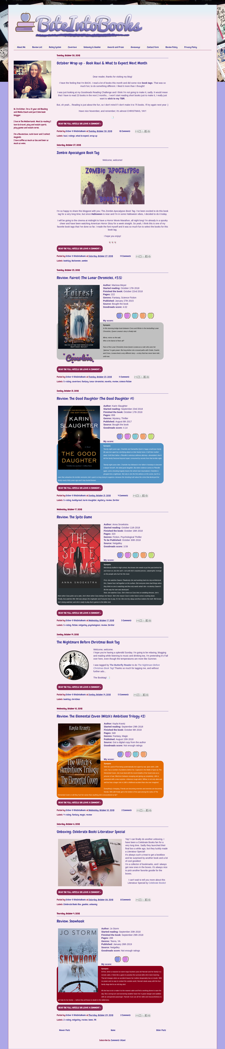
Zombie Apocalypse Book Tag (78, 152)
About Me (21, 47)
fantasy (85, 381)
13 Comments (123, 694)
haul (65, 135)
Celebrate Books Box (72, 904)
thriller (116, 500)
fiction (75, 625)
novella (108, 381)
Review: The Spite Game (74, 517)
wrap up (93, 135)
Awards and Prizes (115, 47)
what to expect (82, 135)
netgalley (83, 625)
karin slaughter (90, 500)
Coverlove (72, 47)
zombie (85, 260)
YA (95, 1019)
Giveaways (135, 47)
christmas (76, 699)
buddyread (77, 500)
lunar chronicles (96, 381)
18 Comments (124, 131)
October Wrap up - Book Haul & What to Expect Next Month (102, 63)
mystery (101, 500)
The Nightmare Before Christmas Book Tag (88, 642)
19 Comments (125, 256)
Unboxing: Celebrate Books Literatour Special (91, 831)
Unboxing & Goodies (92, 47)
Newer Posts (64, 1030)
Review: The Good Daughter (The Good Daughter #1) (95, 398)
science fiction (125, 381)
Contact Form (153, 47)
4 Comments (123, 495)
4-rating (67, 814)
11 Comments (124, 376)
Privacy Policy (190, 47)
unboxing (93, 904)
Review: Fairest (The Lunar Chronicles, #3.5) (89, 277)
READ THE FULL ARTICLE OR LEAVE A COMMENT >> (79, 123)
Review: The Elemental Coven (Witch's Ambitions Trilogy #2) (101, 716)
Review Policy (171, 47)
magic (82, 814)
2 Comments (127, 810)
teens (91, 1019)
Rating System (55, 47)
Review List (37, 47)
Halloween (76, 260)
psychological (94, 625)
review (115, 381)
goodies (85, 904)
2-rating (67, 1019)
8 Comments (125, 899)
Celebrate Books (157, 883)
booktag (67, 260)
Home (113, 1030)
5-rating (67, 381)
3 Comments (126, 620)
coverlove (76, 381)
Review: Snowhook (70, 921)
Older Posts (161, 1030)
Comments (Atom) (118, 1040)
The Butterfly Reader (121, 665)
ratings (71, 135)
